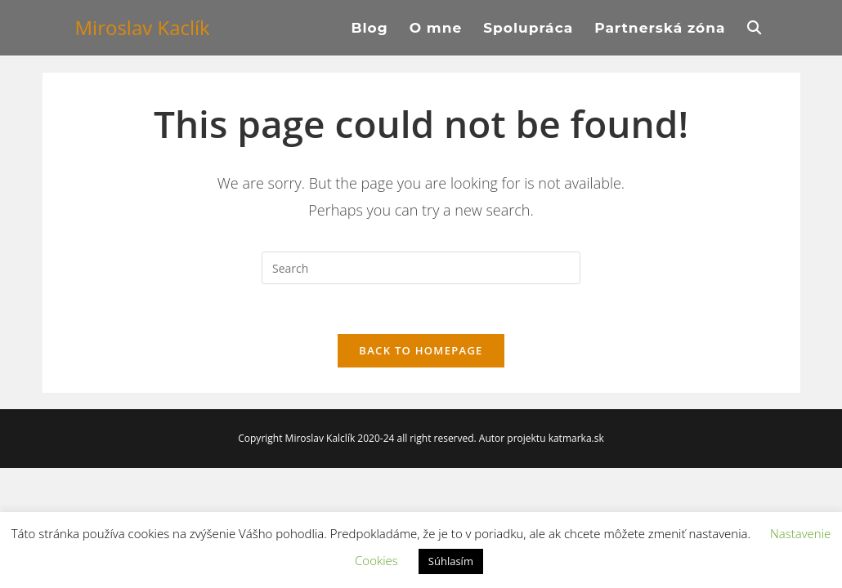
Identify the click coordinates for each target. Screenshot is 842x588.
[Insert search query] (421, 268)
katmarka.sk (576, 438)
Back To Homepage (420, 350)
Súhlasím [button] (450, 561)
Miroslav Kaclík (142, 27)
